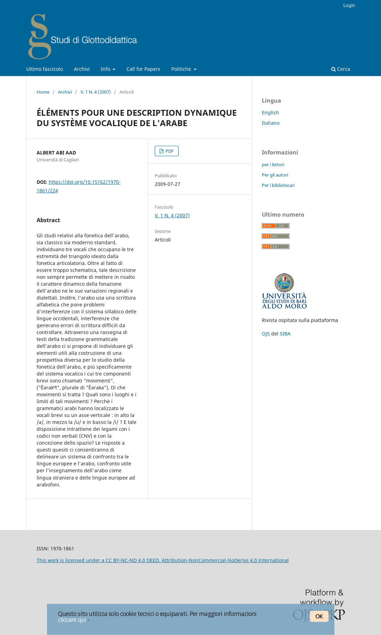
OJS (266, 333)
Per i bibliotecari (278, 185)
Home (43, 92)
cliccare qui (72, 619)
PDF (169, 151)
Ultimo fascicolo (44, 69)
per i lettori (273, 164)
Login (349, 5)
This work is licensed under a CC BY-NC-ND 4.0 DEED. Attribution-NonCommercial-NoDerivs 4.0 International (163, 560)
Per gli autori (275, 175)
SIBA (285, 333)
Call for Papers (143, 69)
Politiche (181, 69)
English (270, 112)
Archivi (82, 69)
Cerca (340, 69)
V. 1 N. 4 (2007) (95, 92)
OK (319, 616)
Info (106, 69)
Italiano (270, 123)
